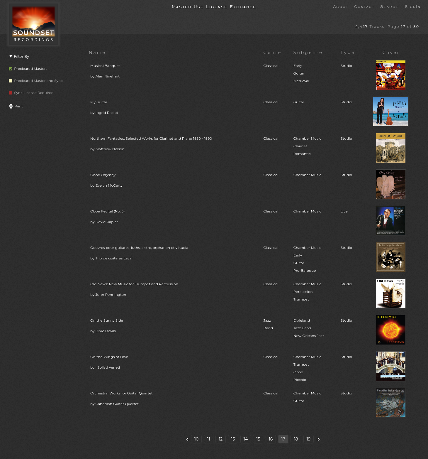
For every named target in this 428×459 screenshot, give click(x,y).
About (340, 6)
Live (344, 211)
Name (97, 52)
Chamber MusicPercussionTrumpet (307, 291)
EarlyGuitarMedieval (301, 73)
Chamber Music (307, 175)
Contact (364, 6)
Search (389, 6)
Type (348, 52)
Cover (391, 52)
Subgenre (308, 52)
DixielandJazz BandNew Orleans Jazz (308, 328)
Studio (346, 65)
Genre (273, 52)
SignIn (413, 6)
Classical (271, 65)
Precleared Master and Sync (36, 80)
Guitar (298, 102)
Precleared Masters (28, 68)
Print (16, 106)
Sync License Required (31, 92)
